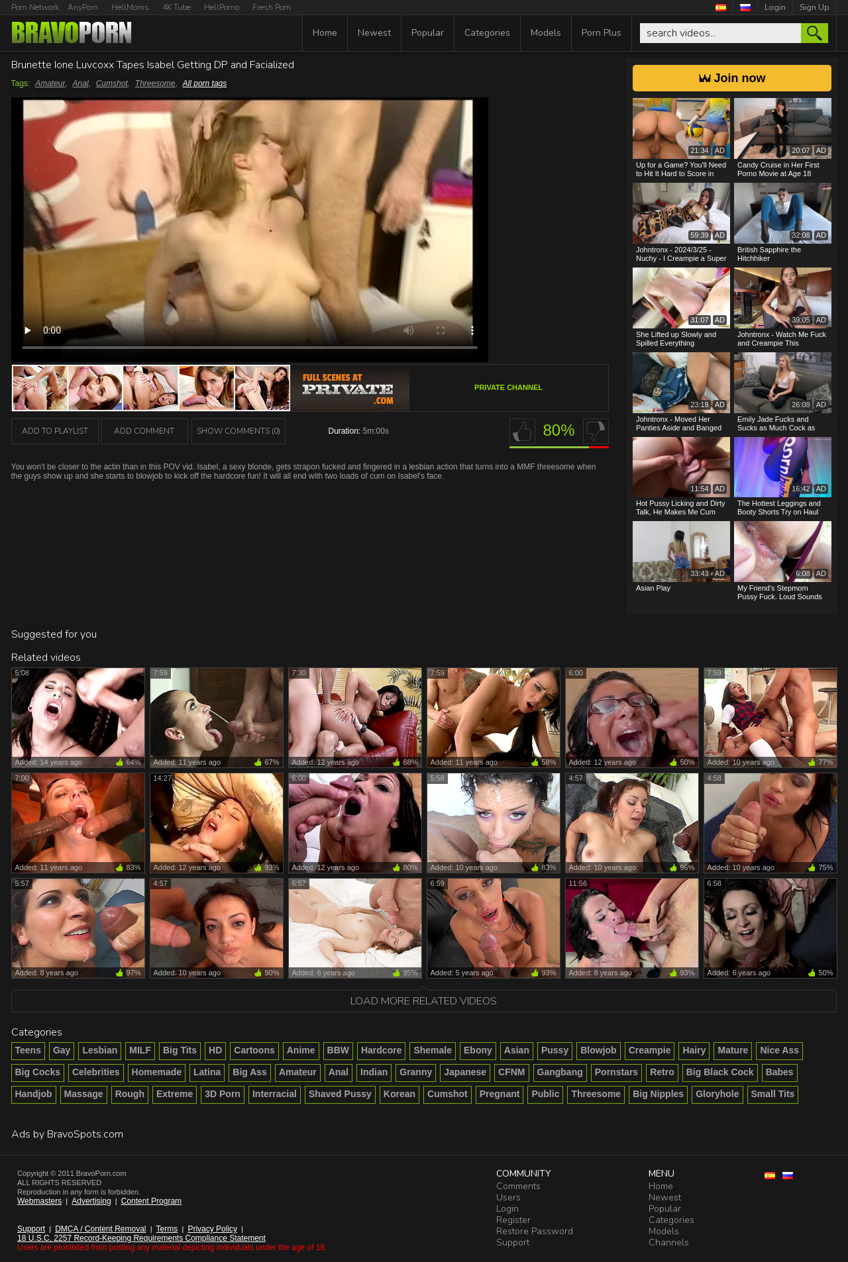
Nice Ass (779, 1050)
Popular (427, 32)
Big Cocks (37, 1072)
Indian (374, 1072)
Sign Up (814, 7)
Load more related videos (423, 1001)
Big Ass (250, 1072)
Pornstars (616, 1072)
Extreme (174, 1094)
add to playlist (55, 431)
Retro (662, 1072)
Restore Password (534, 1231)
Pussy (554, 1050)
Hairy (694, 1050)
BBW (338, 1050)
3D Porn (222, 1094)
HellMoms (130, 7)
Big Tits (180, 1050)
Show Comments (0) (238, 431)
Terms (167, 1229)
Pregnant (500, 1094)
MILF (140, 1050)
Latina (207, 1072)
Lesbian (99, 1050)
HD (215, 1050)
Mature (732, 1050)
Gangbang (560, 1072)
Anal (81, 83)
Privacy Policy (212, 1229)
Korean (399, 1094)
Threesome (155, 83)
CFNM (511, 1072)
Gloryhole (717, 1094)
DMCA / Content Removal (100, 1229)
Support (31, 1229)
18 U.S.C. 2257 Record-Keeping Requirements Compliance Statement (141, 1238)
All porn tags (205, 83)
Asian (516, 1050)
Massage (83, 1094)
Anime (301, 1050)
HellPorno (221, 7)
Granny (415, 1072)
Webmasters (39, 1201)
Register (513, 1220)
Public (545, 1094)
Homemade (157, 1072)
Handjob (33, 1094)
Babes (780, 1072)
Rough (129, 1094)
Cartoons (254, 1050)
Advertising (91, 1201)
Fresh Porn (271, 7)
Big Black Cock (720, 1072)
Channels (669, 1242)
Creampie (650, 1050)
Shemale (432, 1050)
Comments (518, 1186)
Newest (374, 32)
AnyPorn (83, 7)
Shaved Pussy (340, 1094)
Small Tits (773, 1094)
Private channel (508, 387)
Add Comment (144, 431)
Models (546, 32)
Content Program (151, 1201)
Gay (61, 1050)
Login (775, 7)
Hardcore (381, 1050)
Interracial (274, 1094)
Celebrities (96, 1072)
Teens (28, 1050)
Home (325, 32)
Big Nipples (658, 1094)
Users (508, 1197)
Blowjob (598, 1050)
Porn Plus (601, 32)
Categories (487, 32)
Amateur (50, 83)
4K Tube (176, 7)
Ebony (478, 1050)
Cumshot (112, 83)
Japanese (465, 1072)
